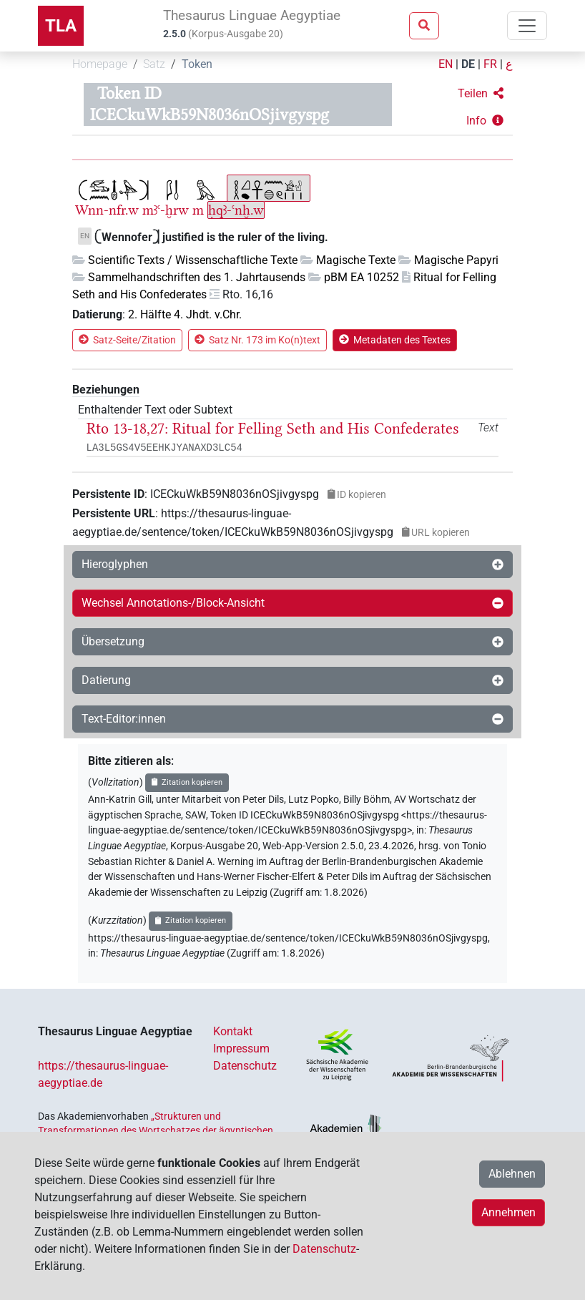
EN (445, 64)
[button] (480, 93)
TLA (61, 26)
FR (490, 64)
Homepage (99, 64)
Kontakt (232, 1031)
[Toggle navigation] (527, 25)
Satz (154, 64)
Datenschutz (245, 1065)
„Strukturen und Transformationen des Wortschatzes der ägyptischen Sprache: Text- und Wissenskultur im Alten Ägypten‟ (155, 1130)
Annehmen (508, 1212)
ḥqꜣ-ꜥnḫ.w (236, 210)
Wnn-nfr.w (107, 210)
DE (468, 64)
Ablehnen (512, 1174)
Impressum (241, 1048)
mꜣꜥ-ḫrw (165, 210)
